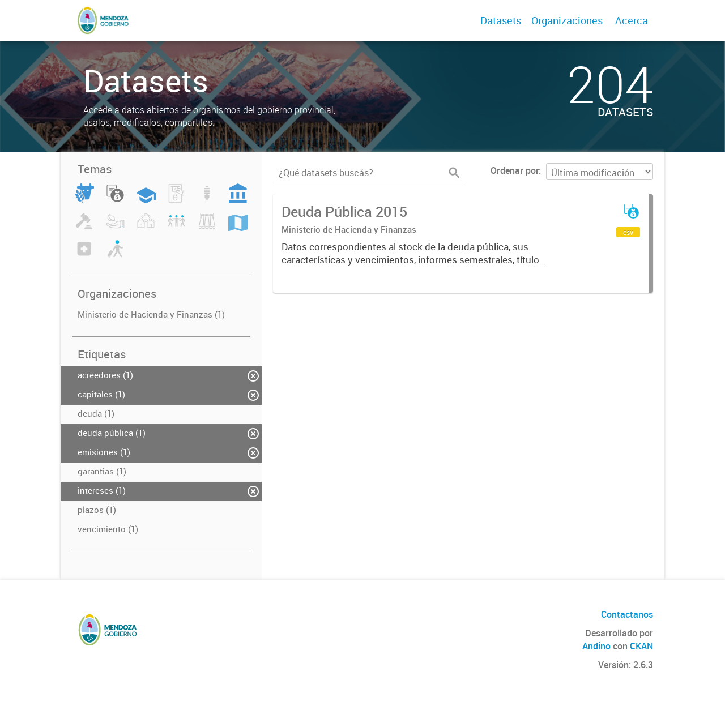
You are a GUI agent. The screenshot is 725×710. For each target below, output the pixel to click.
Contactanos (627, 614)
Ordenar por (515, 170)
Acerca (631, 20)
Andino (596, 646)
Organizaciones (567, 20)
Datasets (500, 20)
